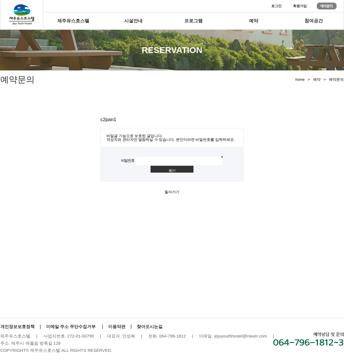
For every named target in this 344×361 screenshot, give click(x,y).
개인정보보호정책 (17, 326)
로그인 (276, 6)
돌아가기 (172, 192)
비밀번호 (128, 160)
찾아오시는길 (150, 326)
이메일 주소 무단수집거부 (71, 326)
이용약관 (116, 326)
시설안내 (133, 20)
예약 (253, 20)
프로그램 (193, 20)
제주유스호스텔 (73, 20)
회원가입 (300, 6)
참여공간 (314, 20)
